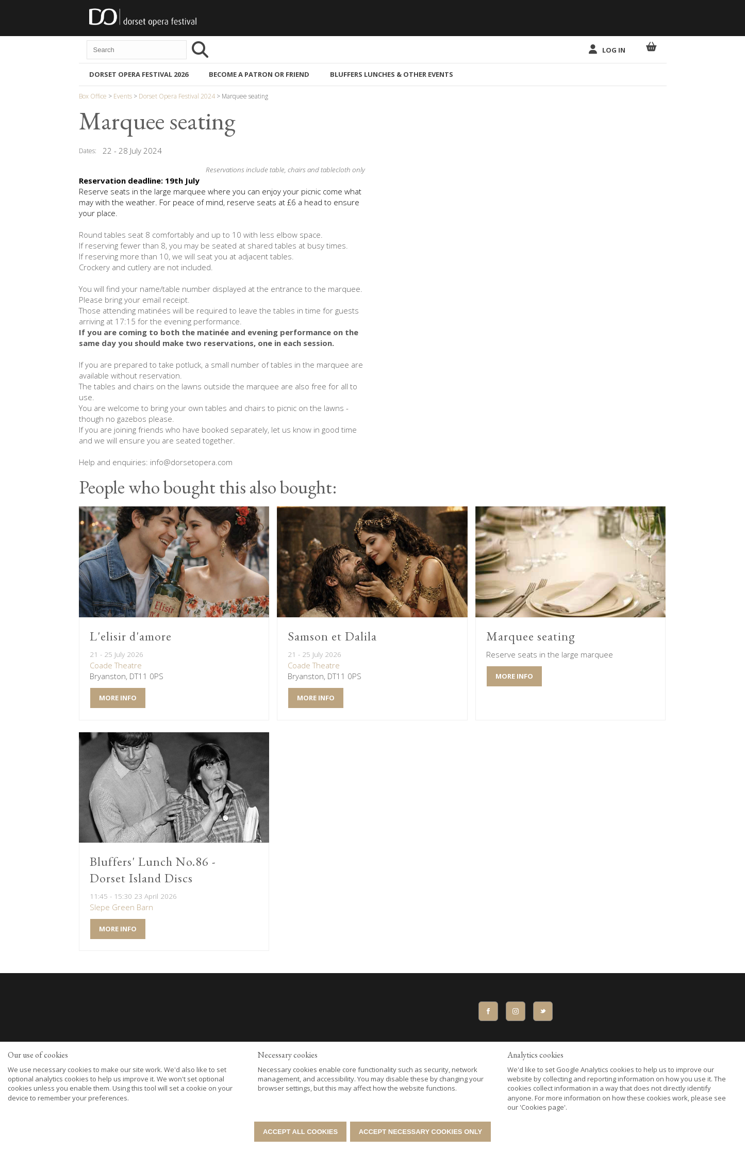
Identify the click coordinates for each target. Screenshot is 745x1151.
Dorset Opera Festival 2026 (138, 74)
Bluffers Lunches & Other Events (391, 74)
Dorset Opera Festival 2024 (177, 96)
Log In (613, 50)
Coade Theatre (116, 665)
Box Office (93, 96)
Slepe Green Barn (121, 907)
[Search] (202, 49)
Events (123, 96)
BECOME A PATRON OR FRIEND (259, 74)
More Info (118, 697)
